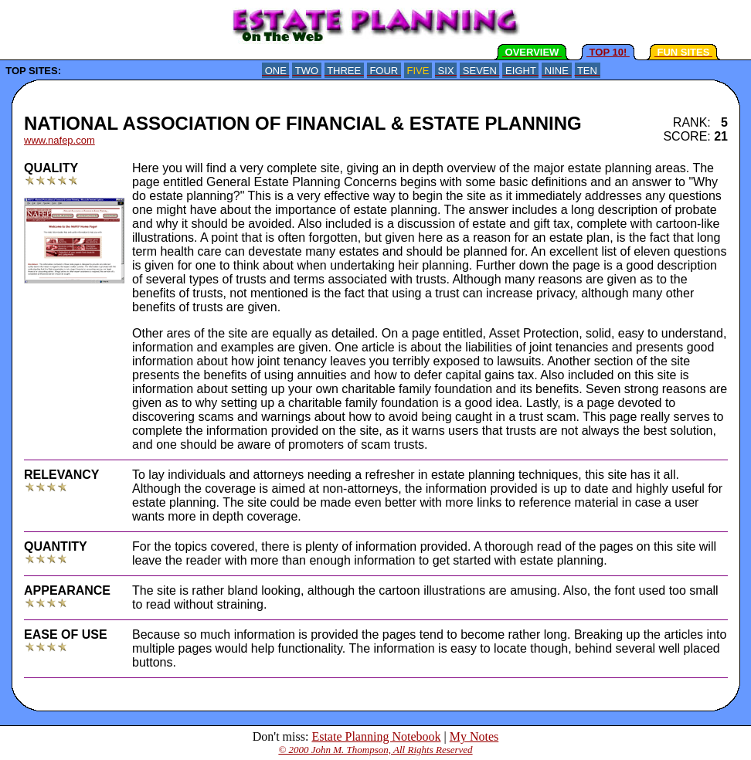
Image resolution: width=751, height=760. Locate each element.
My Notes (474, 736)
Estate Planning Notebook (375, 736)
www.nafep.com (59, 140)
